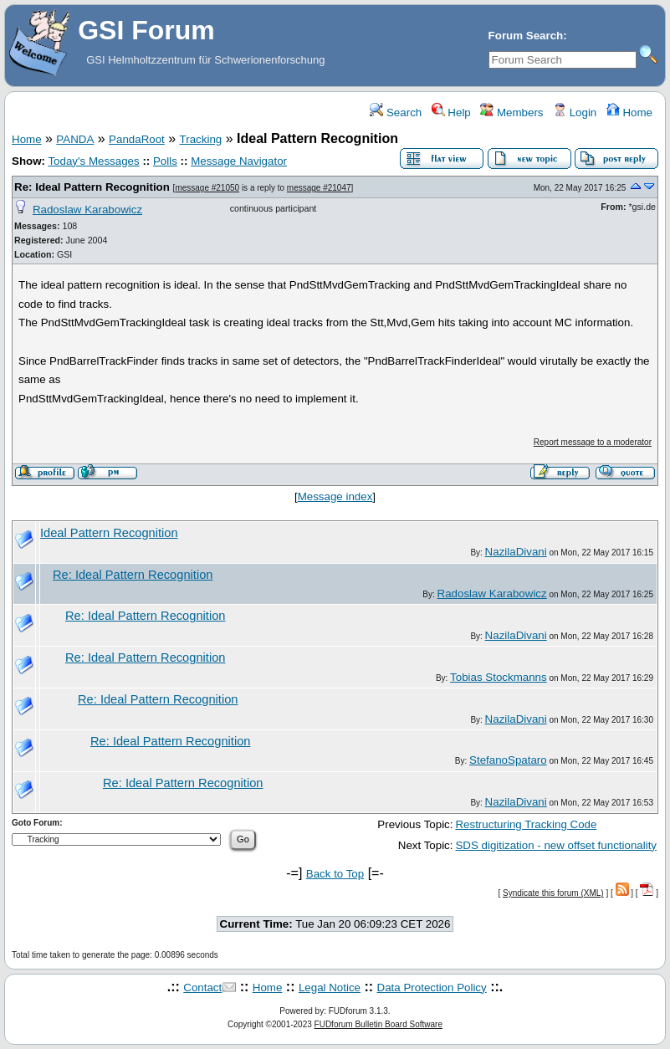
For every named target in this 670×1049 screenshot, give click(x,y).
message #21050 (207, 187)
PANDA (75, 139)
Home (629, 112)
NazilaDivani (516, 551)
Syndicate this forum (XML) (553, 893)
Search (396, 112)
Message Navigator (239, 161)
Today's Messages (93, 161)
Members (511, 112)
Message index (335, 496)
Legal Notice (330, 987)
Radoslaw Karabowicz (87, 209)
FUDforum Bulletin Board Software (378, 1024)
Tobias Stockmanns (498, 677)
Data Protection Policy (432, 987)
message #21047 (319, 187)
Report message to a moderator (593, 442)
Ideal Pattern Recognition (109, 533)
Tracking (201, 139)
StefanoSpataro (508, 760)
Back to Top (335, 873)
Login (574, 112)
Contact (202, 987)
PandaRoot (137, 139)
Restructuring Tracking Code (525, 824)
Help (451, 112)
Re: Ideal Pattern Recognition (92, 187)
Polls (165, 161)
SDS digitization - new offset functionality (556, 845)
